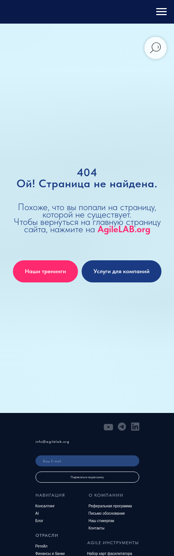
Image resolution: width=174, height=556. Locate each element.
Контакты (97, 528)
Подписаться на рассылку (87, 477)
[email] (87, 460)
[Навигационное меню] (161, 11)
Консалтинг (45, 506)
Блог (39, 521)
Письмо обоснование (107, 513)
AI (37, 513)
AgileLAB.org (124, 228)
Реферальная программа (110, 506)
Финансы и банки (50, 554)
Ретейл (41, 546)
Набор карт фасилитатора (109, 554)
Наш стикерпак (102, 521)
